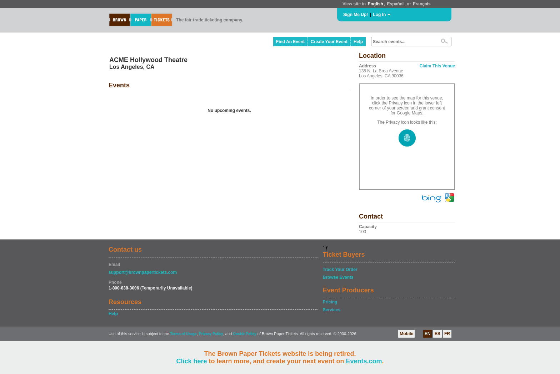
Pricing (330, 301)
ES (437, 333)
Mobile (406, 333)
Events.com (364, 361)
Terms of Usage (183, 334)
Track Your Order (340, 269)
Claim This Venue (437, 65)
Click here (191, 361)
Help (358, 41)
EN (428, 333)
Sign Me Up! (355, 14)
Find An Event (290, 41)
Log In (379, 14)
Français (421, 3)
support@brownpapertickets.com (143, 272)
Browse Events (338, 277)
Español (395, 3)
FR (447, 333)
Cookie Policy (244, 334)
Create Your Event (329, 41)
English (375, 3)
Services (331, 309)
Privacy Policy (211, 334)
